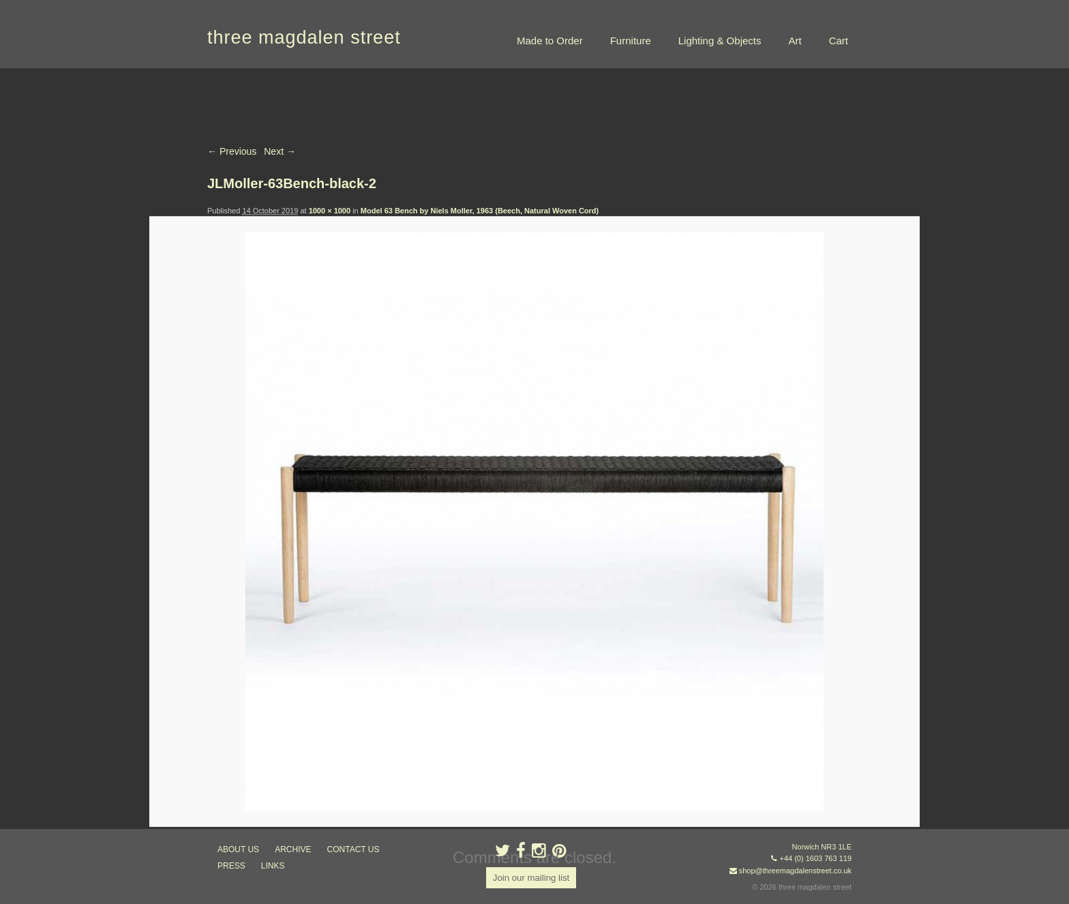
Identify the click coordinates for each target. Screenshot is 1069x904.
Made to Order (550, 40)
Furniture (630, 40)
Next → (280, 151)
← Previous (231, 151)
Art (794, 40)
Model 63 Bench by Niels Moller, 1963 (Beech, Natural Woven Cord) (480, 211)
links (273, 866)
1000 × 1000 (329, 211)
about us (238, 849)
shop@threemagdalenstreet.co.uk (795, 871)
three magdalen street (304, 37)
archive (293, 849)
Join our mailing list (530, 878)
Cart (838, 40)
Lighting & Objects (720, 40)
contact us (353, 849)
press (231, 866)
